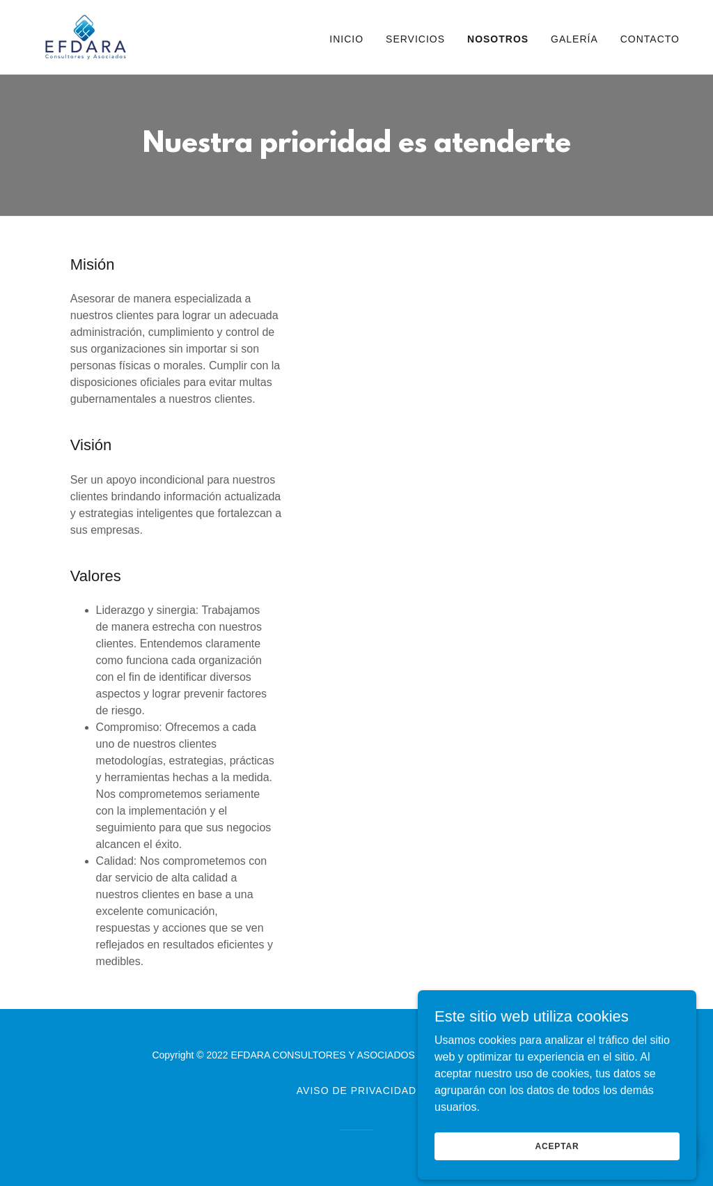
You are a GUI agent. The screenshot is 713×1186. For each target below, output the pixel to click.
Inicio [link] (346, 39)
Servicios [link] (415, 39)
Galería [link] (574, 39)
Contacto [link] (650, 39)
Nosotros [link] (497, 39)
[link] (85, 37)
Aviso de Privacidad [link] (356, 1090)
